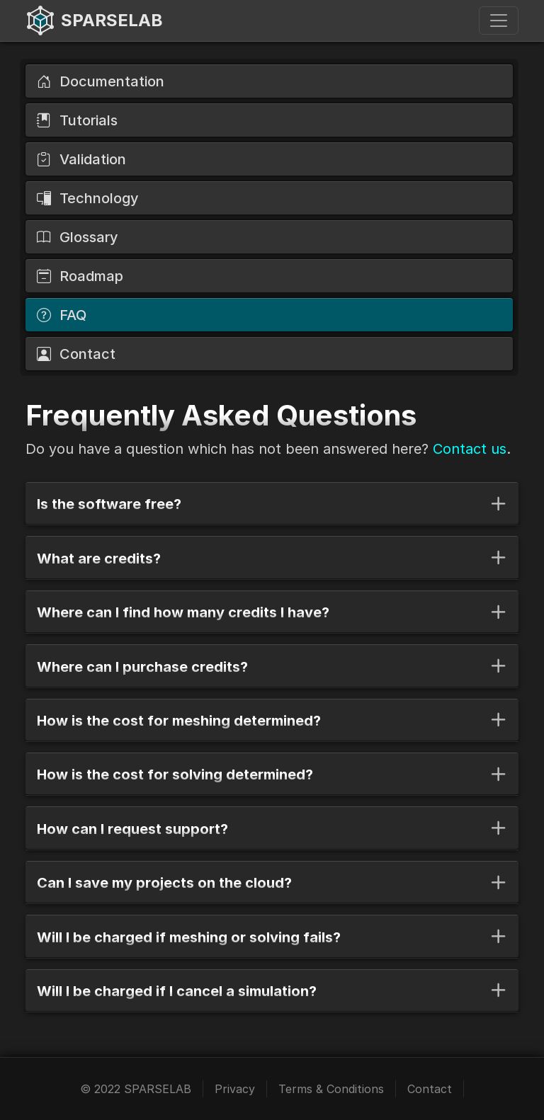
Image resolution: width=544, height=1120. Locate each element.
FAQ (61, 315)
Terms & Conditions (331, 1089)
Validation (81, 159)
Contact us (469, 448)
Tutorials (77, 120)
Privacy (235, 1089)
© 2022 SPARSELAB (135, 1089)
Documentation (100, 81)
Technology (88, 198)
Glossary (77, 237)
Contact (76, 353)
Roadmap (80, 276)
